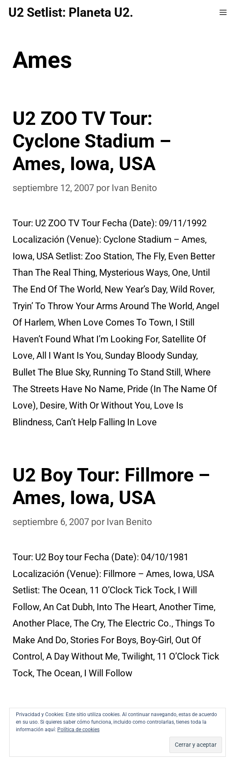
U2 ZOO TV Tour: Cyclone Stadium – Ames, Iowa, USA (92, 141)
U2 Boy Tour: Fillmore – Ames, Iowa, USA (111, 486)
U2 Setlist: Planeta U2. (70, 12)
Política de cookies (78, 729)
